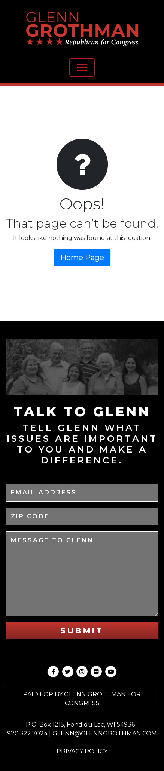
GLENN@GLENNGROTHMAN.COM (104, 733)
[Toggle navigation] (82, 67)
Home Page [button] (82, 257)
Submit (82, 630)
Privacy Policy (82, 751)
